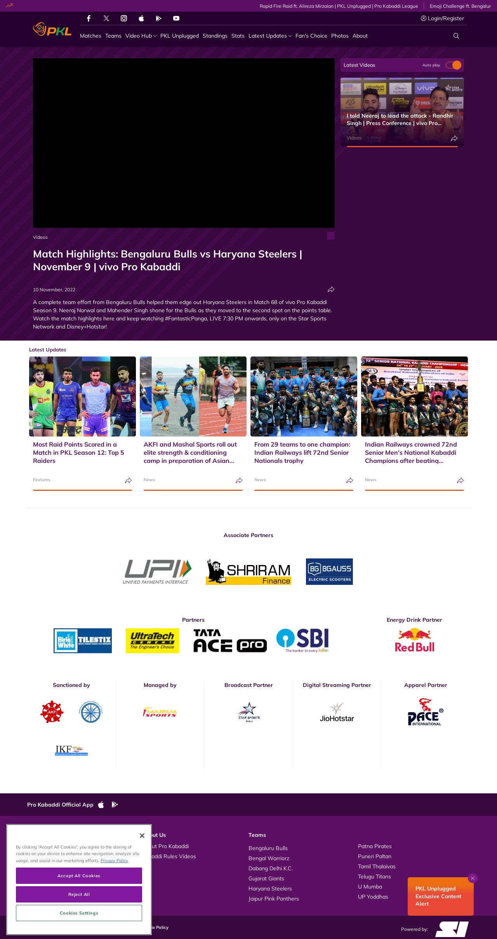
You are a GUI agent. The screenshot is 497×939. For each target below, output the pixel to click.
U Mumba (370, 886)
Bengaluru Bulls (268, 848)
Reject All (79, 892)
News (149, 479)
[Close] (142, 833)
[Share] (331, 289)
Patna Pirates (375, 846)
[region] (79, 877)
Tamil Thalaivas (377, 866)
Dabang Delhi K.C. (270, 868)
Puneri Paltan (374, 856)
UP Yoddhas (373, 896)
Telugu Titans (374, 876)
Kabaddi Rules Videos (169, 856)
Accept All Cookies (78, 873)
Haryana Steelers (270, 888)
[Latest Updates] (270, 36)
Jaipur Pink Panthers (273, 898)
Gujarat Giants (266, 878)
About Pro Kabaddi (165, 846)
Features (41, 479)
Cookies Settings (79, 910)
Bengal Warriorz (268, 858)
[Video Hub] (140, 36)
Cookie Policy (155, 927)
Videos (40, 237)
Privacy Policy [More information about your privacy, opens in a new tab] (114, 858)
